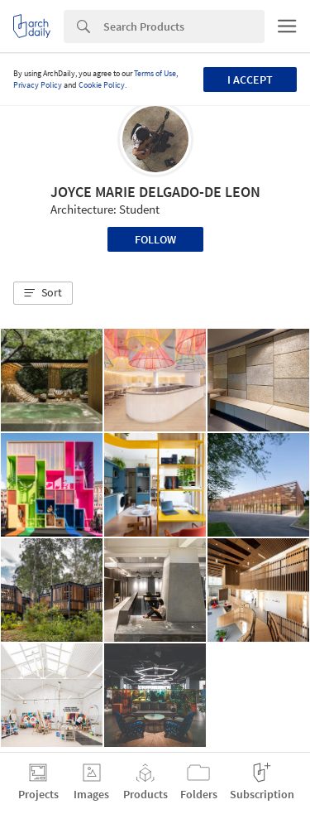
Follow (155, 239)
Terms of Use (155, 73)
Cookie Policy (102, 84)
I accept (250, 79)
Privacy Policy (37, 84)
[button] (43, 293)
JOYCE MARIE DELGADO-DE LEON (155, 191)
